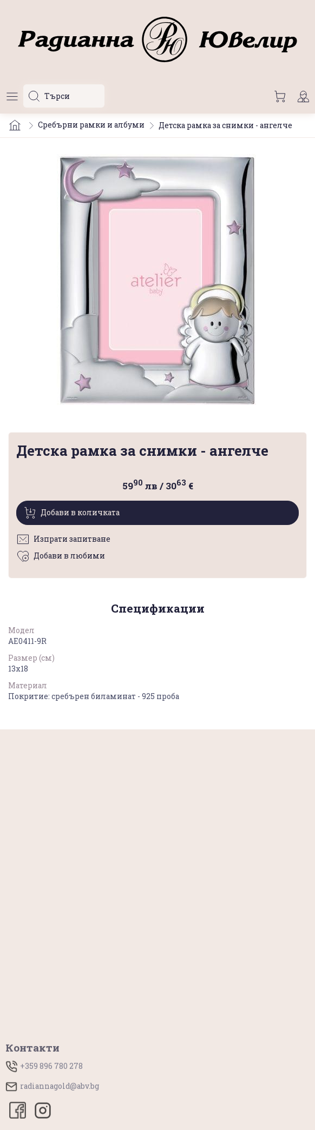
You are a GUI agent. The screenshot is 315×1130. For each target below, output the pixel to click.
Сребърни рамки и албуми (91, 125)
